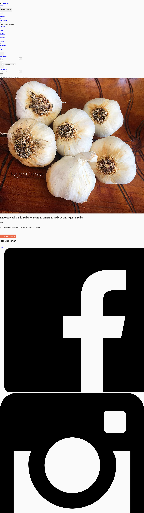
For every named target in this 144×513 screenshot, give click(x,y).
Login (2, 64)
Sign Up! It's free (10, 64)
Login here (6, 3)
